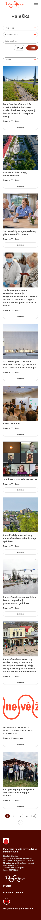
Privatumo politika (13, 892)
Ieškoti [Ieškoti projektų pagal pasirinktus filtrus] (32, 48)
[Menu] (35, 4)
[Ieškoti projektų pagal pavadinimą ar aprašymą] (20, 41)
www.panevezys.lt (10, 865)
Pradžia (7, 885)
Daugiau (20, 127)
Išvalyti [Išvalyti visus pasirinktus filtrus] (20, 48)
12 (34, 816)
